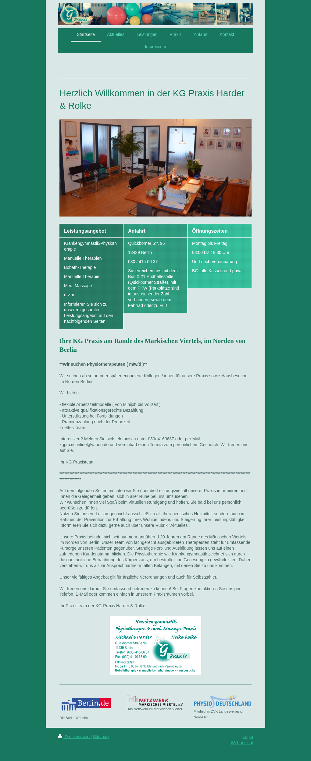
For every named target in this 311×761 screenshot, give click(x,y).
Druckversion (74, 736)
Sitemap (101, 736)
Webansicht (242, 742)
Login (248, 736)
